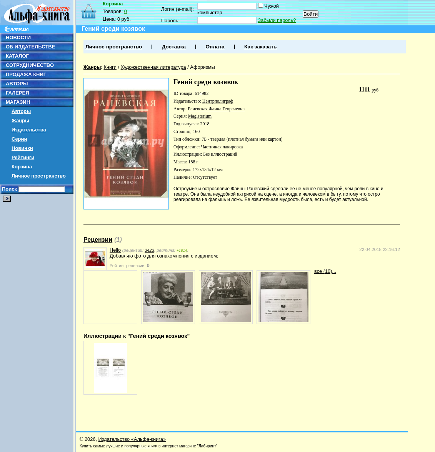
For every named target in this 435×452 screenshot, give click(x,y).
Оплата (214, 47)
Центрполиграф (217, 101)
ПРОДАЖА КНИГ (26, 74)
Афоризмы (202, 67)
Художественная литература (153, 67)
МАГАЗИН (18, 102)
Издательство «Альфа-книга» (132, 439)
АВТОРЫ (17, 83)
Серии (19, 139)
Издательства (29, 130)
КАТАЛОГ (17, 56)
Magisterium (200, 116)
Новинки (22, 148)
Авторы (21, 111)
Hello (115, 250)
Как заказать (260, 47)
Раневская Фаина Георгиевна (216, 108)
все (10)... (325, 271)
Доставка (174, 47)
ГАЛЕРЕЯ (17, 93)
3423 (149, 250)
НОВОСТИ (18, 37)
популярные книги (140, 446)
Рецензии (97, 239)
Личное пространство (39, 176)
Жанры (20, 120)
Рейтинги (23, 157)
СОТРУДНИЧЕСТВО (30, 65)
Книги (110, 67)
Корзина (22, 167)
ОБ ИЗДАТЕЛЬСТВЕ (30, 47)
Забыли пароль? (277, 20)
